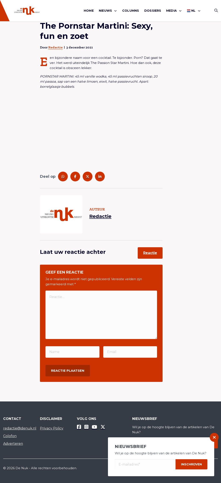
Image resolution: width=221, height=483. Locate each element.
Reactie (150, 253)
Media (171, 11)
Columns (130, 11)
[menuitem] (89, 10)
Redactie (55, 47)
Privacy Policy (51, 428)
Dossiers (152, 11)
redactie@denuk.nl (18, 428)
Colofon (10, 436)
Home (89, 11)
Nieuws (105, 11)
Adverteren (13, 444)
